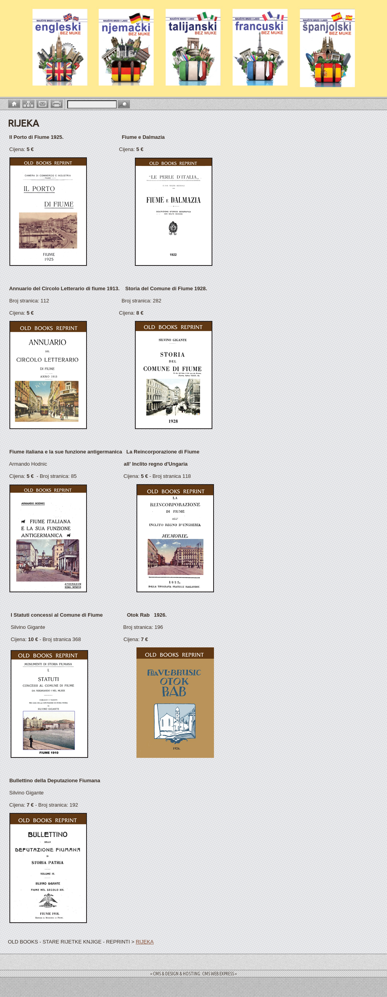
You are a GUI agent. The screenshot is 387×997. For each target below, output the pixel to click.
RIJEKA (145, 942)
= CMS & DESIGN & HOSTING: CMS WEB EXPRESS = (193, 973)
